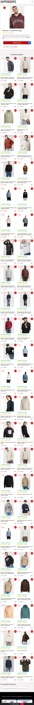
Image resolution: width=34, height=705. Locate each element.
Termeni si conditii (6, 696)
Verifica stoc (22, 42)
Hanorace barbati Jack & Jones (9, 688)
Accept (22, 704)
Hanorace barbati (22, 688)
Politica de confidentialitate (17, 696)
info (15, 80)
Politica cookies (27, 696)
